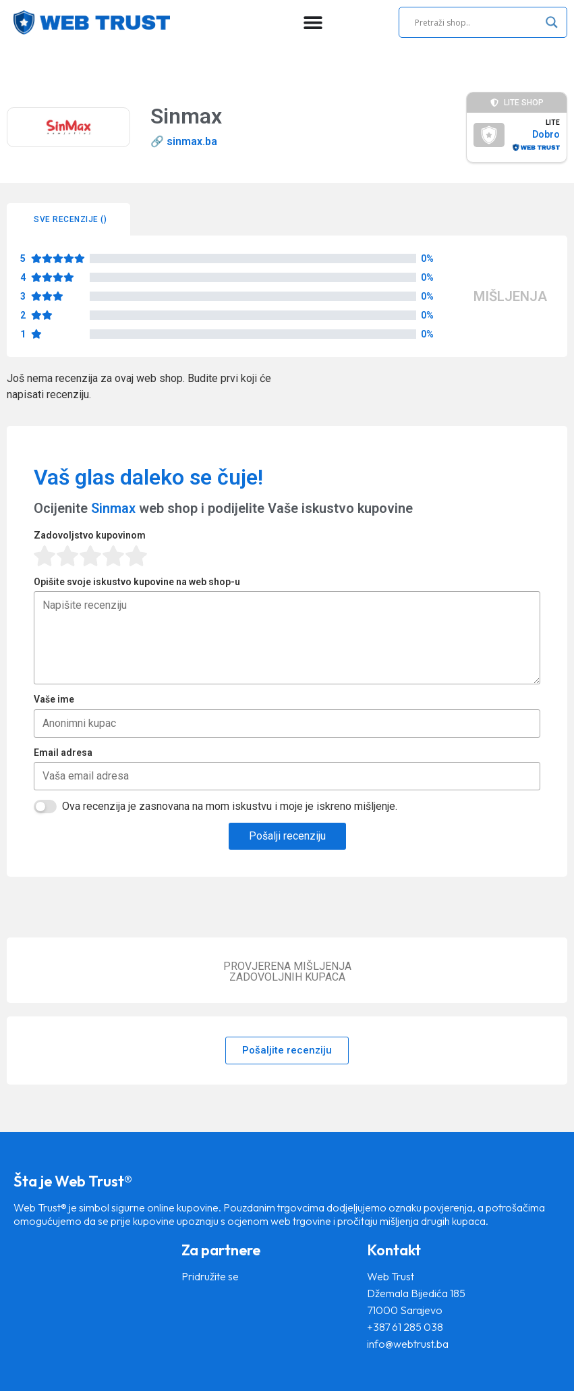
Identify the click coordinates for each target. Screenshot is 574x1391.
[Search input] (477, 22)
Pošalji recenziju (287, 835)
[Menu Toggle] (313, 22)
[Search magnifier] (551, 22)
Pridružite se (210, 1276)
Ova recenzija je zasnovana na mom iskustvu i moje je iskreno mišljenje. (229, 806)
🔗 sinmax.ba (183, 141)
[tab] (68, 219)
